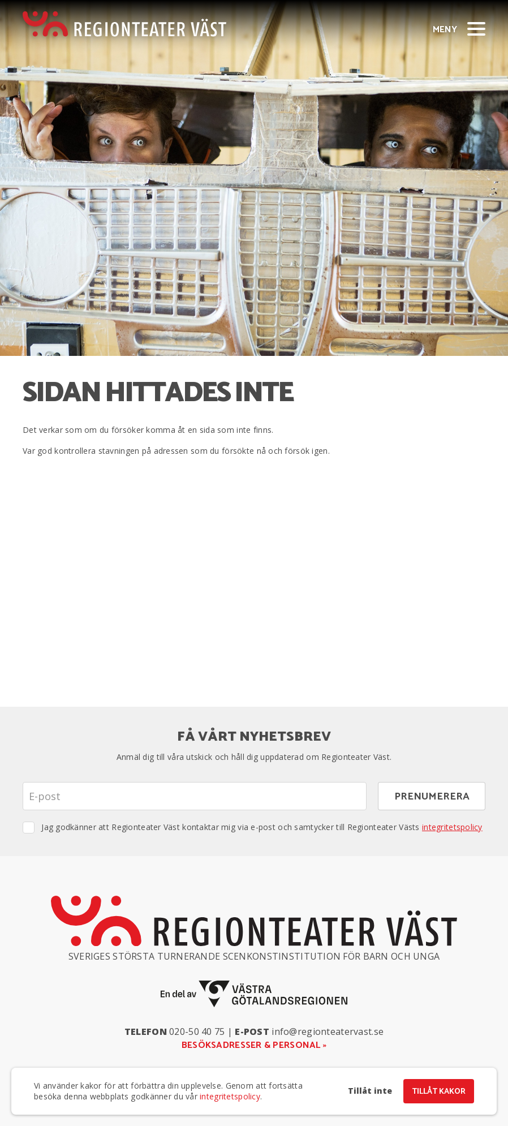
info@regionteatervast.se (328, 1031)
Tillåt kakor (439, 1091)
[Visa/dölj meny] (476, 28)
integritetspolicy (452, 827)
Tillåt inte (370, 1090)
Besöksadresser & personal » (254, 1045)
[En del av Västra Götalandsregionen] (254, 994)
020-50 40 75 (197, 1031)
